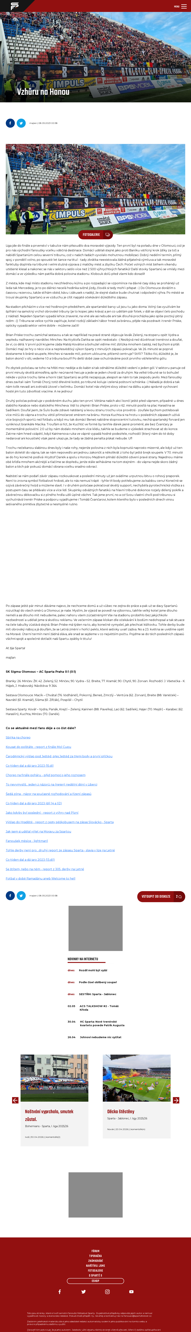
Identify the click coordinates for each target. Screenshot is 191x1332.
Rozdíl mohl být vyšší (93, 970)
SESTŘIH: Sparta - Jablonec (97, 994)
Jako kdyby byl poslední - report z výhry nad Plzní (42, 812)
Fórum (95, 1251)
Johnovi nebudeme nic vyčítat (100, 1037)
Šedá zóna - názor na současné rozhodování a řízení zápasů (48, 794)
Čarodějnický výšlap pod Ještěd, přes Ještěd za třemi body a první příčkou (59, 756)
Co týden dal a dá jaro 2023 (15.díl (30, 765)
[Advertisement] (96, 928)
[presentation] (14, 1100)
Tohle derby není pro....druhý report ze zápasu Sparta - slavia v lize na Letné (60, 850)
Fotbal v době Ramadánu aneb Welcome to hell (40, 878)
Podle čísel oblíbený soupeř (98, 982)
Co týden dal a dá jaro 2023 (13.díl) (30, 859)
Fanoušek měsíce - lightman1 (27, 841)
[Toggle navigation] (180, 6)
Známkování (95, 1261)
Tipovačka (95, 1256)
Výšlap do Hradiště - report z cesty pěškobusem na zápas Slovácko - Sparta (60, 822)
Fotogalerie (95, 1271)
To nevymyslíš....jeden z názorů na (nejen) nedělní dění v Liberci (51, 784)
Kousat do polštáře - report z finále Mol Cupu (38, 747)
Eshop (95, 1281)
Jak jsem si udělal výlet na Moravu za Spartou (38, 831)
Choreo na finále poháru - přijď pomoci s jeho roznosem (45, 775)
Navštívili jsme (95, 1266)
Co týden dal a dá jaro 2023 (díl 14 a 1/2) (34, 803)
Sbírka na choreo (18, 737)
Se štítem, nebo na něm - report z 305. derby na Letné (45, 869)
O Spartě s (95, 1275)
